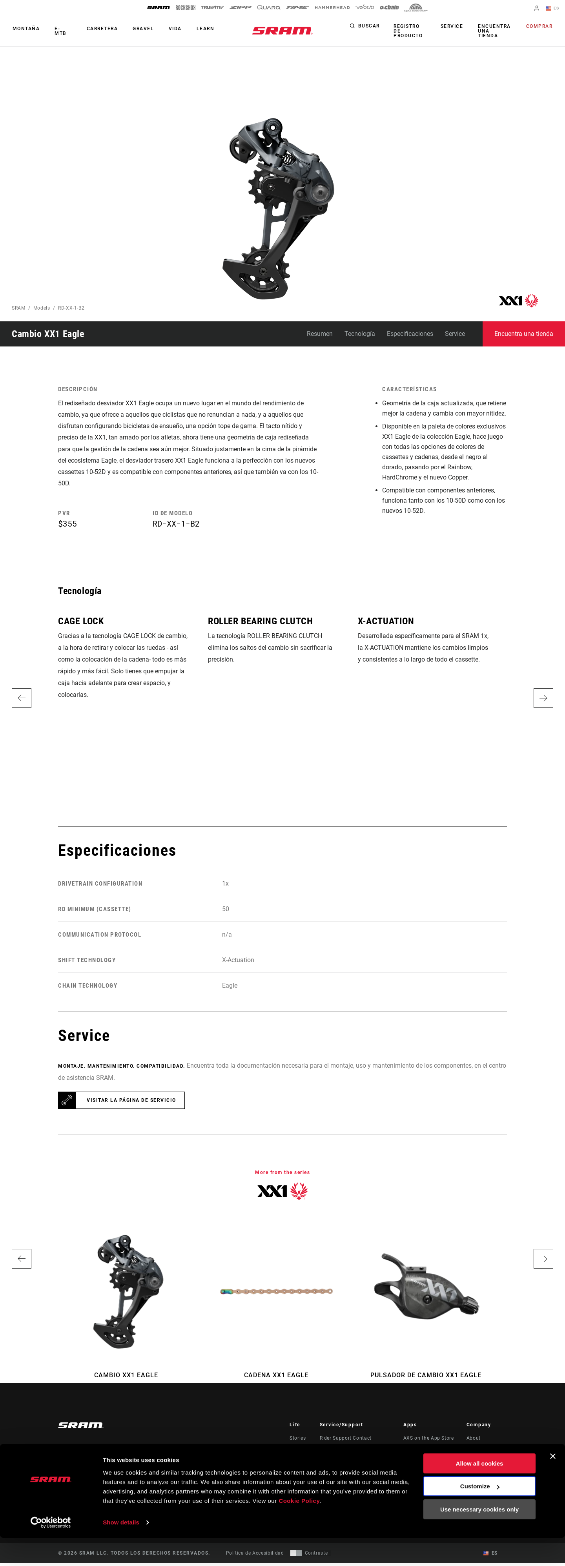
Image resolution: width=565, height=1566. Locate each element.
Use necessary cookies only (479, 1537)
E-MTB (61, 31)
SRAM (19, 308)
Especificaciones (410, 333)
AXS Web (414, 1463)
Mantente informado (99, 1463)
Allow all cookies (479, 1491)
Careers (475, 1463)
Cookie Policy (299, 1529)
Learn (198, 31)
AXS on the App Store (428, 1441)
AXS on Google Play (426, 1452)
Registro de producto (410, 31)
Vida (168, 31)
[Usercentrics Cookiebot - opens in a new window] (50, 1551)
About (474, 1441)
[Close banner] (553, 1484)
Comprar (540, 29)
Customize (479, 1514)
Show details (121, 1550)
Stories (298, 1441)
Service (452, 29)
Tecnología (359, 333)
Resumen (320, 333)
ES (553, 8)
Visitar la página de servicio (131, 1103)
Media (474, 1452)
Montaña (25, 31)
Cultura (298, 1452)
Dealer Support (337, 1452)
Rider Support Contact (346, 1441)
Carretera (99, 31)
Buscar (369, 29)
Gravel (138, 31)
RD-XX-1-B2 (71, 308)
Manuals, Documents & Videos (355, 1463)
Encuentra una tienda (493, 31)
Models (41, 308)
